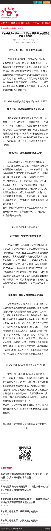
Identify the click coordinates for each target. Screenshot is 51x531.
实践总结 (15, 23)
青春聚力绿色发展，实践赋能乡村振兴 (19, 520)
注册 (35, 2)
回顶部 (47, 529)
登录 (40, 2)
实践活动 (25, 23)
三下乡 (36, 23)
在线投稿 (46, 2)
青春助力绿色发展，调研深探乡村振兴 (19, 511)
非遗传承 (46, 23)
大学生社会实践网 (8, 28)
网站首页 (5, 23)
